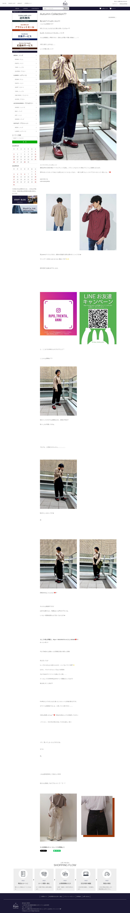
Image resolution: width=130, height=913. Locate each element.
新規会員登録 (123, 4)
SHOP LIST (11, 3)
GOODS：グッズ (19, 119)
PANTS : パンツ (19, 63)
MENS (17, 8)
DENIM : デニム (19, 59)
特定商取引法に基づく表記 (55, 896)
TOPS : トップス (19, 67)
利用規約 (79, 896)
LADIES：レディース (20, 131)
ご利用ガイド (28, 3)
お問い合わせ (86, 896)
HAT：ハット (18, 115)
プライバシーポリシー (69, 896)
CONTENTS (35, 8)
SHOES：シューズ (20, 107)
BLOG (4, 3)
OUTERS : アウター (20, 71)
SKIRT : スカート (19, 87)
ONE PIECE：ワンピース (21, 95)
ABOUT (20, 3)
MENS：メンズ (19, 127)
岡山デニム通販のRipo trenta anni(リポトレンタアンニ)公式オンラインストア (41, 909)
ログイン (115, 4)
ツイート (43, 851)
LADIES (25, 8)
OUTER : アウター (20, 99)
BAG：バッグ (18, 111)
